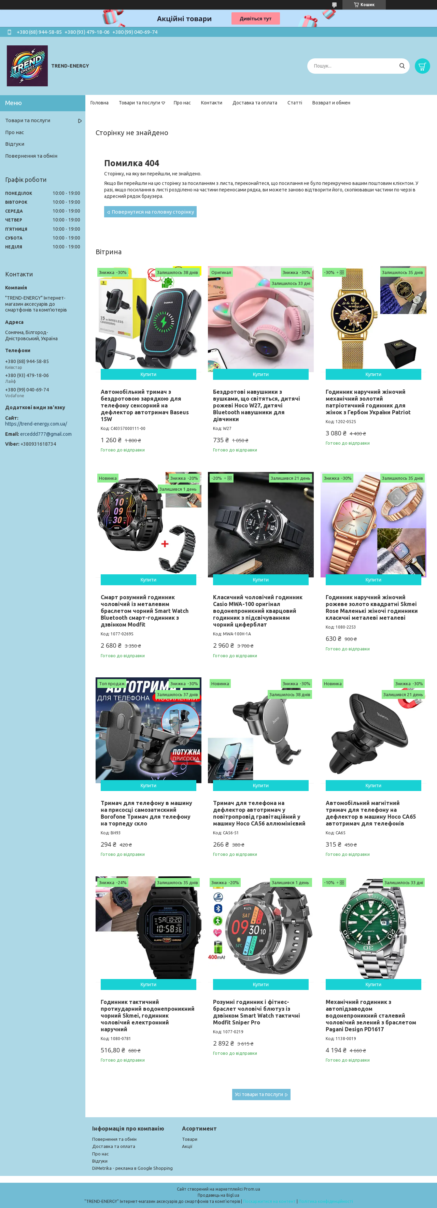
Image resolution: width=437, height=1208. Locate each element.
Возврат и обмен (331, 102)
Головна (99, 102)
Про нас (182, 102)
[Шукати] (402, 66)
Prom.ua (252, 1189)
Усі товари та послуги (259, 1094)
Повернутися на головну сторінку (153, 212)
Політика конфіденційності (326, 1201)
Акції (187, 1146)
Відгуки (14, 144)
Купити (148, 374)
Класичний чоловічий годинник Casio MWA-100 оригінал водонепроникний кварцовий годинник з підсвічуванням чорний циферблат (257, 611)
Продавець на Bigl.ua (218, 1195)
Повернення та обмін (31, 156)
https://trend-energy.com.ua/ (36, 424)
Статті (294, 102)
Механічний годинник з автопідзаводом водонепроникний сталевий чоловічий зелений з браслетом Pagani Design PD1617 (371, 1015)
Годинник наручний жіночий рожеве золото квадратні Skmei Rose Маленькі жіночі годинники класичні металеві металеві (372, 607)
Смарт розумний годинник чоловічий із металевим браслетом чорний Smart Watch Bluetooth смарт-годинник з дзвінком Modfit (144, 611)
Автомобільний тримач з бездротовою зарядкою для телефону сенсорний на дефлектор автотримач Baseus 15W (145, 405)
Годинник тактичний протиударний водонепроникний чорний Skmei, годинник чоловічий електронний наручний (148, 1015)
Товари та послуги (139, 102)
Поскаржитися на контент (269, 1201)
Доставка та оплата (254, 102)
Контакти (211, 102)
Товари (189, 1139)
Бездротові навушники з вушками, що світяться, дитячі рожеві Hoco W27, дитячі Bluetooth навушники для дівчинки (256, 405)
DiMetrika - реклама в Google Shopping (132, 1168)
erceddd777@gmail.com (46, 434)
